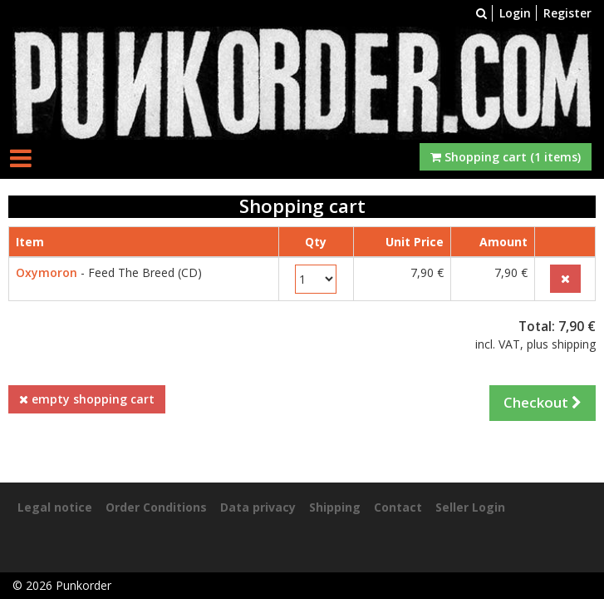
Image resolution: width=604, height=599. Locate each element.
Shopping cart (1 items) (505, 157)
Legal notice (54, 507)
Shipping (335, 507)
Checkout (542, 402)
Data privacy (258, 507)
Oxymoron (46, 272)
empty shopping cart (87, 399)
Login (515, 13)
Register (567, 13)
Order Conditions (156, 507)
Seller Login (470, 507)
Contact (398, 507)
